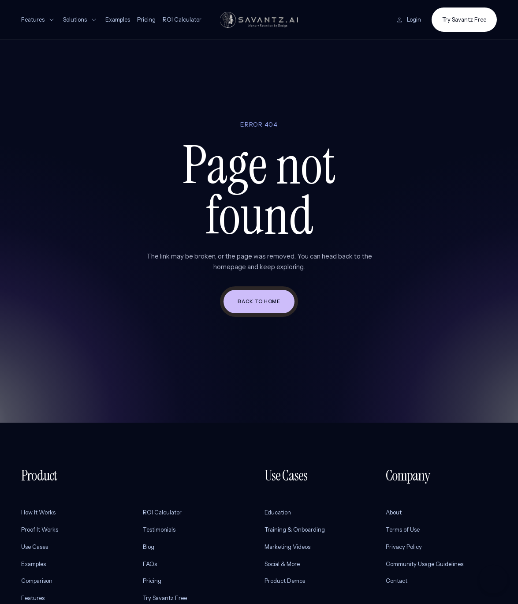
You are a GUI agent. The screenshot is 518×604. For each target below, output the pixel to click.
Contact (396, 580)
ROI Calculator (182, 19)
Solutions (80, 19)
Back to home (259, 301)
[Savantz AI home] (259, 20)
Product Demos (285, 580)
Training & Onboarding (295, 529)
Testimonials (159, 529)
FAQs (150, 563)
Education (278, 512)
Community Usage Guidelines (424, 563)
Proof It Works (39, 529)
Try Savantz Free (464, 19)
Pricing (146, 19)
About (394, 512)
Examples (117, 19)
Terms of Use (403, 529)
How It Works (38, 512)
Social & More (282, 563)
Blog (148, 546)
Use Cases (34, 546)
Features (38, 19)
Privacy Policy (404, 546)
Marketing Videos (287, 546)
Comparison (36, 580)
